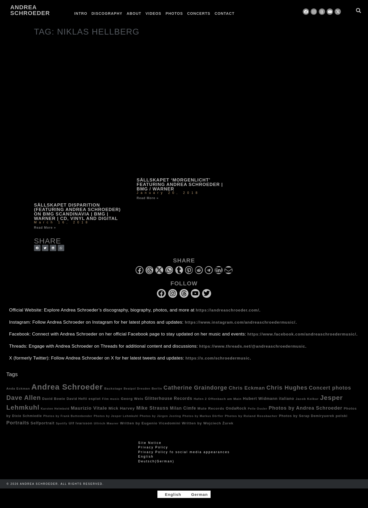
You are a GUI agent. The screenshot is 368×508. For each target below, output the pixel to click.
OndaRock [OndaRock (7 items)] (236, 408)
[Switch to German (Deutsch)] (184, 461)
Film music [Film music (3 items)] (111, 398)
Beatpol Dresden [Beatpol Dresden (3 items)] (137, 388)
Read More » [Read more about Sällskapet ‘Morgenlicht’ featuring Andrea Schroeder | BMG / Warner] (147, 198)
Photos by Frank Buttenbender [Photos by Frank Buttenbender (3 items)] (67, 416)
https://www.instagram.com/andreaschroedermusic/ (240, 322)
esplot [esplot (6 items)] (94, 399)
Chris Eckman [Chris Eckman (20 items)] (247, 388)
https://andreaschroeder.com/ (227, 310)
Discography (107, 13)
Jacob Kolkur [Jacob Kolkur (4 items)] (307, 398)
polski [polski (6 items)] (342, 416)
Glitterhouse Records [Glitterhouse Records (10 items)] (168, 398)
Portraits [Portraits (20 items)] (17, 422)
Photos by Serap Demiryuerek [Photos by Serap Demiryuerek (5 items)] (306, 416)
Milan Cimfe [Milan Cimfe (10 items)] (183, 408)
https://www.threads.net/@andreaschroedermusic (252, 346)
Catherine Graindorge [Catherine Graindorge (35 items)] (195, 388)
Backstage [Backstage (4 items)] (113, 388)
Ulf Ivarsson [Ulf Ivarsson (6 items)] (80, 423)
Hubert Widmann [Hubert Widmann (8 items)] (260, 398)
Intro (80, 13)
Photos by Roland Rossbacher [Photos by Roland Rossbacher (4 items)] (251, 416)
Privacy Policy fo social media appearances (184, 452)
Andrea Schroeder (30, 10)
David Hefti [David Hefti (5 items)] (77, 399)
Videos (153, 13)
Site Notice (150, 443)
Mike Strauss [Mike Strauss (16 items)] (152, 408)
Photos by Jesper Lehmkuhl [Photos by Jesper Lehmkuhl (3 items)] (116, 416)
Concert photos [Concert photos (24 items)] (330, 388)
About (134, 13)
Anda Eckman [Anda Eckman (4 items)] (18, 388)
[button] (358, 10)
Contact (225, 13)
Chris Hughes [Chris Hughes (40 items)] (286, 387)
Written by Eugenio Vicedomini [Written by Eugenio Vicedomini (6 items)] (150, 423)
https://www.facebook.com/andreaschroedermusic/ (301, 334)
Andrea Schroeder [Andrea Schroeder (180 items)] (67, 386)
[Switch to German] (250, 13)
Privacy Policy (153, 447)
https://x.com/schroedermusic (218, 358)
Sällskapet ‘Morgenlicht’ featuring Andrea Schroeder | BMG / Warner (180, 184)
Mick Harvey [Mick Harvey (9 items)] (121, 408)
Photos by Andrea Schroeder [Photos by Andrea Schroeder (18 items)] (305, 408)
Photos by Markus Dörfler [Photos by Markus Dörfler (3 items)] (202, 416)
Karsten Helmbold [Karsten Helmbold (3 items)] (55, 408)
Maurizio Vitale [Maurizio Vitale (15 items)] (89, 408)
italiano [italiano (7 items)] (286, 398)
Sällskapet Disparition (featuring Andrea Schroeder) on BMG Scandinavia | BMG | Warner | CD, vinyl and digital (77, 212)
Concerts (198, 13)
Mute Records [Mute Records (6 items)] (210, 408)
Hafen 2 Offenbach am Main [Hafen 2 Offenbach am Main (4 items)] (218, 398)
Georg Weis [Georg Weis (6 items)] (132, 399)
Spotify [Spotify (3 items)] (61, 423)
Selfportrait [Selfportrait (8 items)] (42, 423)
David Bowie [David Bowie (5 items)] (53, 399)
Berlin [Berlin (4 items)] (157, 388)
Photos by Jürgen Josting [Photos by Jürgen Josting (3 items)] (160, 416)
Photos (174, 13)
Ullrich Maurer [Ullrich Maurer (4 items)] (106, 423)
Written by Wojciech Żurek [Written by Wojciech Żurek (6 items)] (207, 423)
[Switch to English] (170, 494)
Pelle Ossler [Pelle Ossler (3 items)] (257, 408)
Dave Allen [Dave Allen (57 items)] (23, 397)
